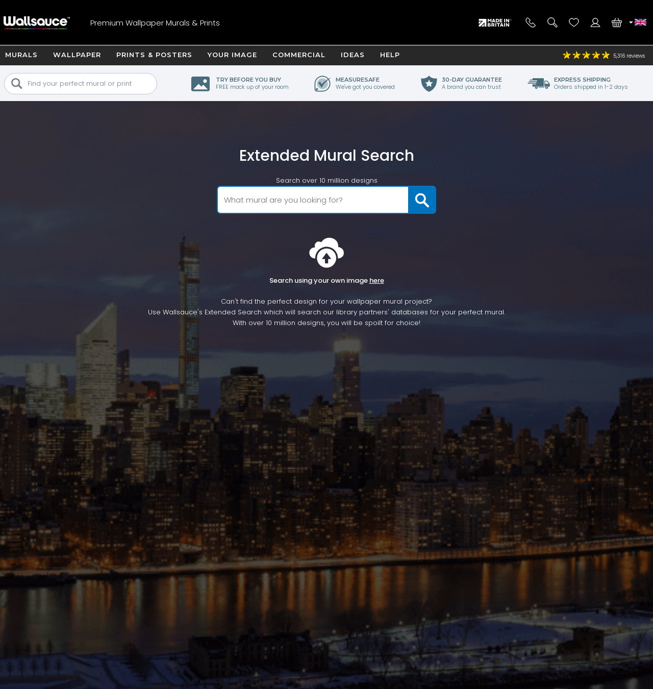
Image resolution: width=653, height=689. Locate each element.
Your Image (232, 55)
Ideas (353, 55)
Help (390, 55)
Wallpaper (77, 55)
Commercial (298, 55)
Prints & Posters (154, 55)
